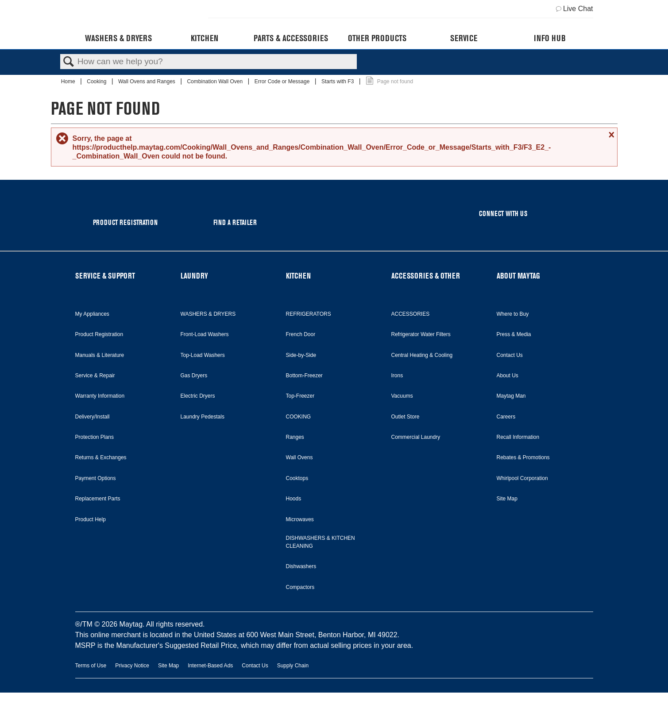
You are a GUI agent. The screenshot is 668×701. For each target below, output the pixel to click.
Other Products (377, 38)
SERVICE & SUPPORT (105, 275)
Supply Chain (293, 665)
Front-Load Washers (205, 334)
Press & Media (514, 334)
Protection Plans (94, 437)
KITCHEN (298, 275)
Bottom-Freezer (304, 375)
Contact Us (510, 355)
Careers (506, 417)
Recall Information (518, 437)
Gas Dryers (194, 375)
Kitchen (204, 38)
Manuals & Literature (99, 355)
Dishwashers (301, 566)
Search (68, 62)
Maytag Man (511, 396)
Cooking (97, 81)
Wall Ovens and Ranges (147, 81)
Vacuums (402, 396)
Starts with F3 (338, 81)
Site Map (507, 499)
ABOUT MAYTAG (518, 275)
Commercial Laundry (415, 437)
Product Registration (99, 334)
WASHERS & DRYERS (208, 314)
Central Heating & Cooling (422, 355)
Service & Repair (95, 375)
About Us (507, 375)
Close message (610, 135)
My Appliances (92, 314)
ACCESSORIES (410, 314)
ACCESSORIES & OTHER (425, 275)
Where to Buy (513, 314)
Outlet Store (405, 417)
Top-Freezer (300, 396)
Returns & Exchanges (101, 457)
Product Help (90, 519)
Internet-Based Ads (210, 665)
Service (463, 38)
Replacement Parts (97, 499)
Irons (397, 375)
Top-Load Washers (203, 355)
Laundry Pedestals (202, 417)
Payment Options (95, 478)
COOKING (298, 417)
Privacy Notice (132, 665)
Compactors (300, 587)
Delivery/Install (92, 417)
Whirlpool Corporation (522, 478)
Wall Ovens (299, 457)
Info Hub (550, 38)
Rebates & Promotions (523, 457)
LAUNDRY (194, 275)
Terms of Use (91, 665)
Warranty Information (100, 396)
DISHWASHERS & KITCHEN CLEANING (320, 542)
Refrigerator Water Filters (421, 334)
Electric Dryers (198, 396)
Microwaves (300, 519)
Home (69, 81)
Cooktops (297, 478)
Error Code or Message (283, 81)
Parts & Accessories (291, 38)
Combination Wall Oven (215, 81)
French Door (301, 334)
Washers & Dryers (118, 38)
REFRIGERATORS (308, 314)
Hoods (293, 499)
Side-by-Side (301, 355)
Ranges (295, 437)
